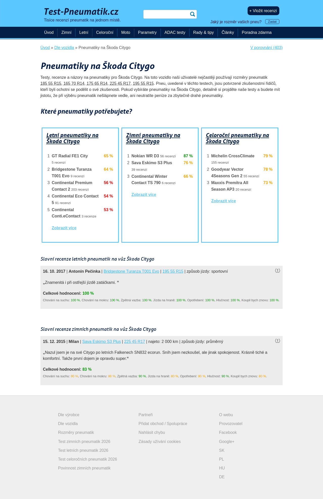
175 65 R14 (97, 83)
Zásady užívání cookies (160, 441)
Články (228, 32)
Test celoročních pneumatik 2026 (87, 459)
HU (222, 468)
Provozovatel (231, 423)
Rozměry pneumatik (76, 432)
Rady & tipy (203, 32)
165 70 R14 (74, 83)
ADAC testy (175, 32)
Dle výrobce (68, 415)
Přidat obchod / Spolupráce (163, 423)
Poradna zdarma (257, 32)
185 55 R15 (50, 83)
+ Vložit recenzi (263, 11)
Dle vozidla (68, 423)
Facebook (228, 432)
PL (221, 459)
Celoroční (104, 32)
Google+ (226, 441)
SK (221, 450)
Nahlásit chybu (152, 432)
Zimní (66, 32)
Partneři (146, 415)
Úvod (48, 32)
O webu (226, 415)
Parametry (147, 32)
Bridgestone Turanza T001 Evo (131, 271)
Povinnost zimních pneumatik (84, 468)
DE (222, 477)
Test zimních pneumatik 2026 (84, 441)
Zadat (272, 21)
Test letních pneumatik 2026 (83, 450)
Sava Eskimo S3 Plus (101, 341)
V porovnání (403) (266, 47)
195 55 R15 (143, 83)
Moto (125, 32)
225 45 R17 (120, 83)
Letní (83, 32)
